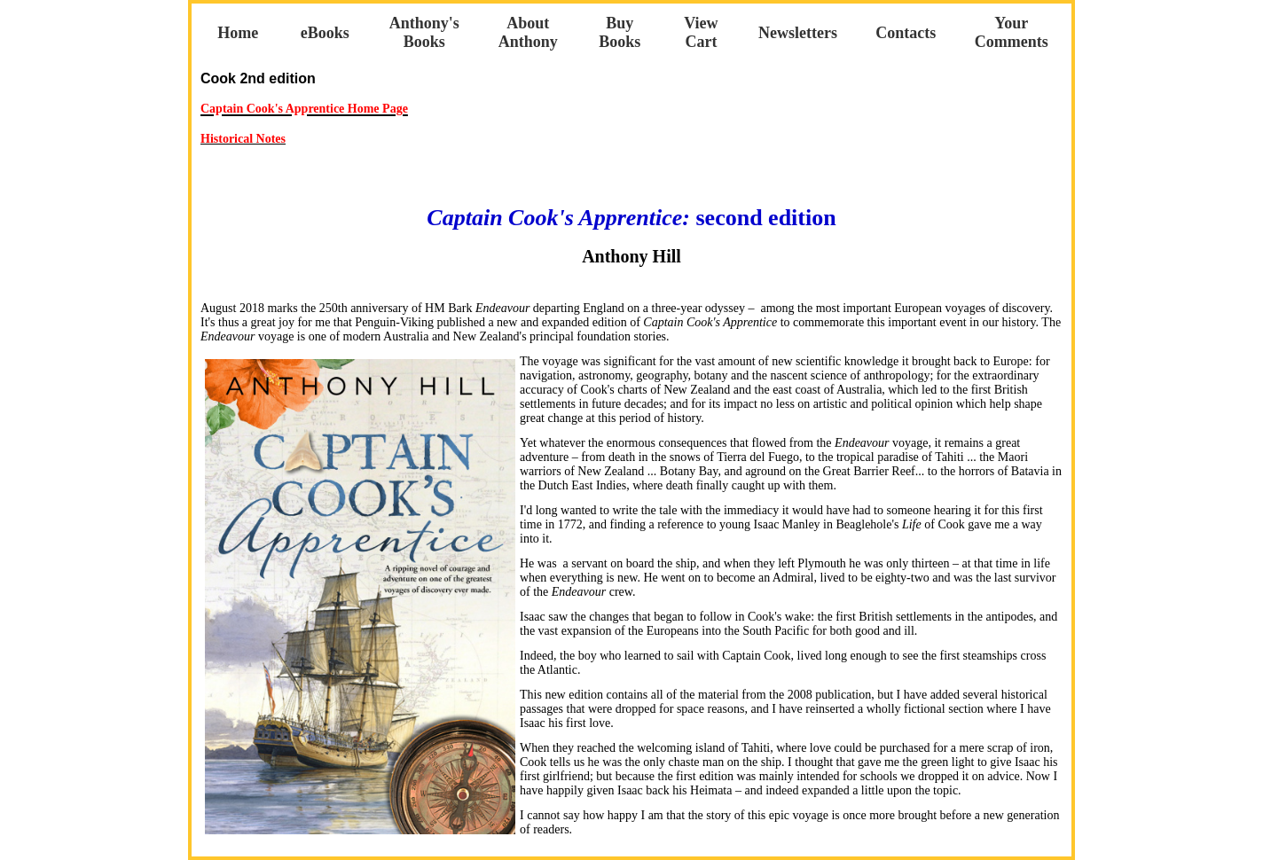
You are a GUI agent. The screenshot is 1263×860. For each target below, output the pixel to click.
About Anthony (528, 32)
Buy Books (619, 32)
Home (237, 33)
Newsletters (797, 33)
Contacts (905, 33)
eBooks (325, 33)
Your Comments (1011, 32)
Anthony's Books (424, 32)
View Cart (701, 32)
